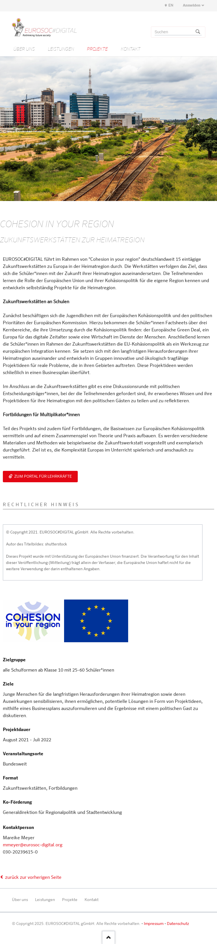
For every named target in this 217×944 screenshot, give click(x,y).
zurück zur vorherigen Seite (33, 877)
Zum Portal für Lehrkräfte (42, 477)
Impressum (153, 924)
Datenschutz (178, 924)
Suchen (198, 32)
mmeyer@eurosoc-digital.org (32, 845)
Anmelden (191, 5)
